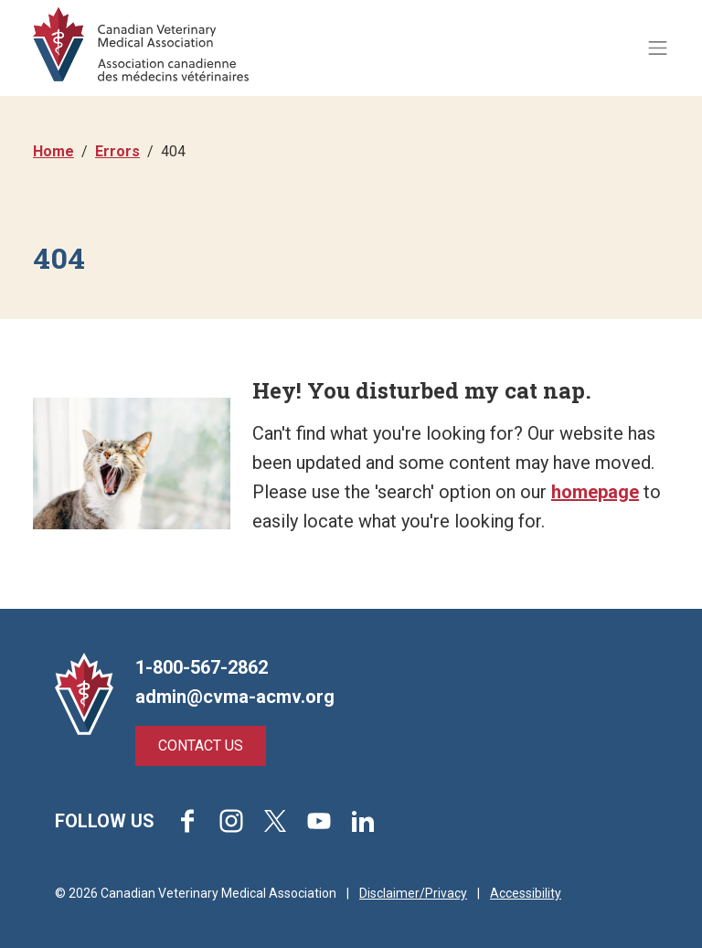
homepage (595, 492)
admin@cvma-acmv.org (235, 697)
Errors (117, 151)
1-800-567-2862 (201, 667)
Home (53, 151)
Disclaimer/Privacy (413, 893)
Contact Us (200, 745)
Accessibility (525, 893)
